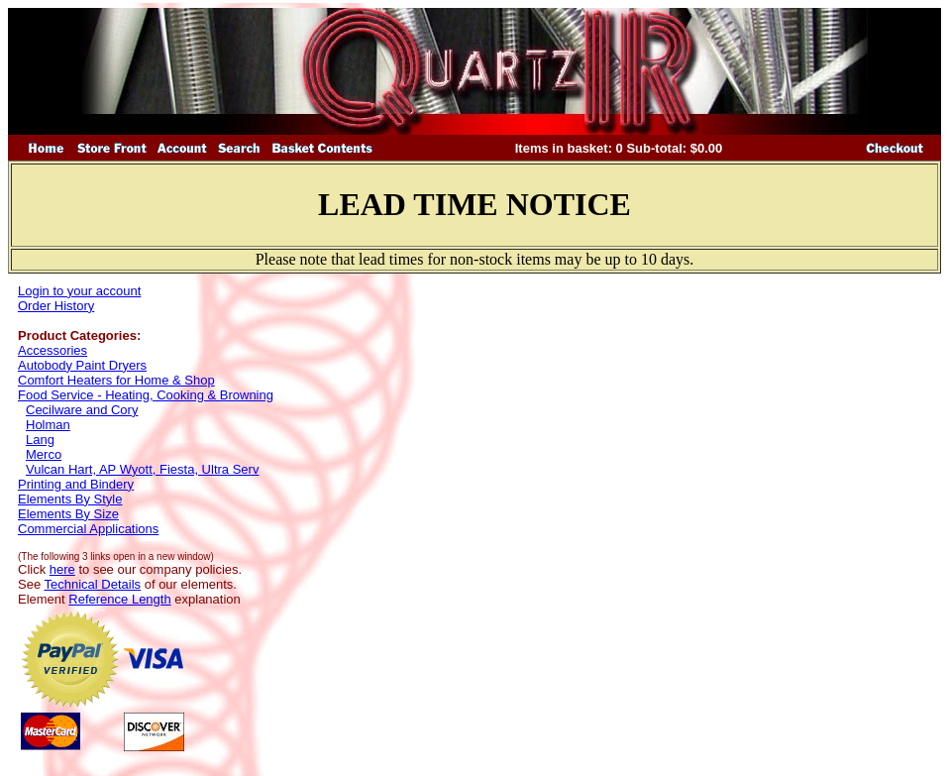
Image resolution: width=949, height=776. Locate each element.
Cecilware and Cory (82, 409)
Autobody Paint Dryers (82, 365)
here (62, 569)
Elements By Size (68, 513)
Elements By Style (70, 499)
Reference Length (119, 599)
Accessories (52, 350)
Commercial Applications (88, 528)
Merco (43, 454)
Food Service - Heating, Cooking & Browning (145, 395)
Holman (48, 424)
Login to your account (79, 290)
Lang (40, 439)
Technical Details (93, 584)
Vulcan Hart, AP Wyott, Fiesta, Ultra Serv (142, 469)
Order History (56, 305)
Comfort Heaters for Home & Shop (116, 380)
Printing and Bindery (76, 484)
